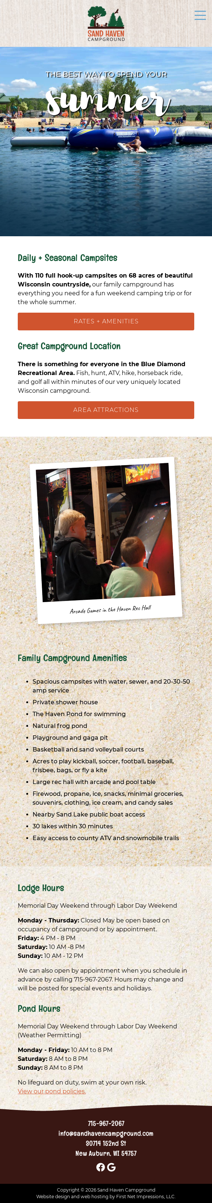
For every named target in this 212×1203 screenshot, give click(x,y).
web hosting (94, 1196)
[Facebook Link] (100, 1171)
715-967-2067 (106, 1125)
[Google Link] (111, 1171)
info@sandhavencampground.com (106, 1135)
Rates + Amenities (106, 321)
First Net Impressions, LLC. (146, 1196)
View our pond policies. (52, 1091)
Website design (53, 1196)
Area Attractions (106, 409)
